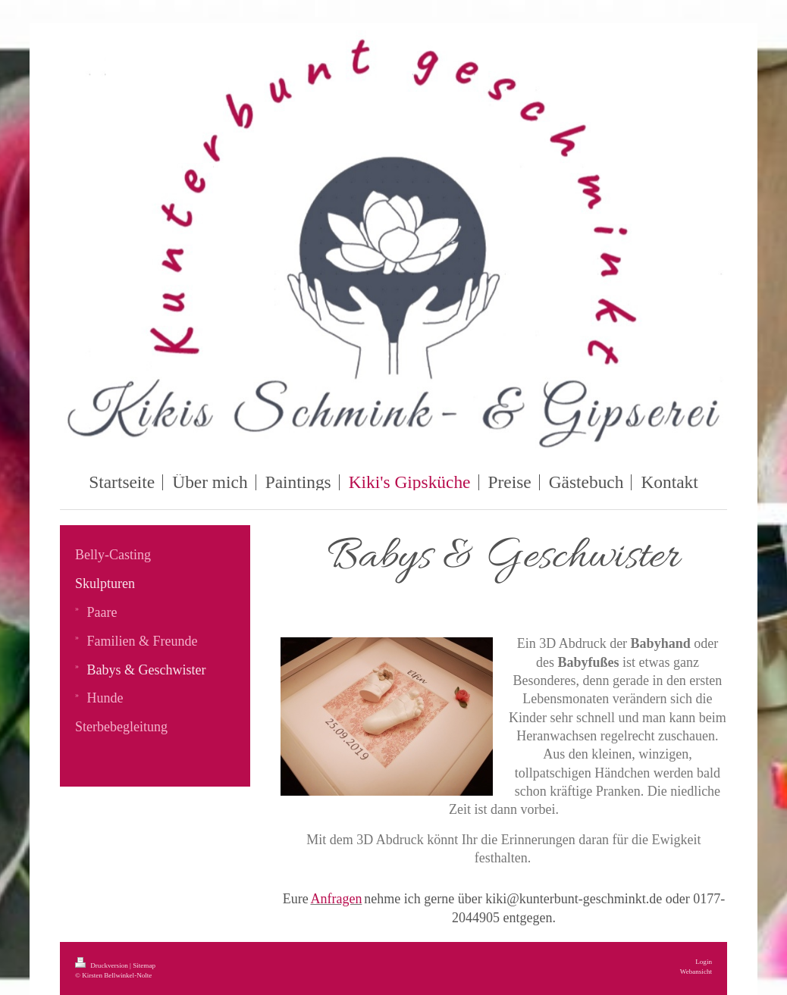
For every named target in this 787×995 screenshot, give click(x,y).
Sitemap (144, 965)
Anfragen (336, 898)
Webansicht (696, 971)
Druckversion (102, 965)
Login (703, 961)
